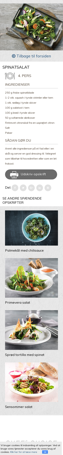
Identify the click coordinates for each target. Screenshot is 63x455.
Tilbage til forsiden (31, 55)
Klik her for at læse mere (23, 451)
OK (45, 452)
